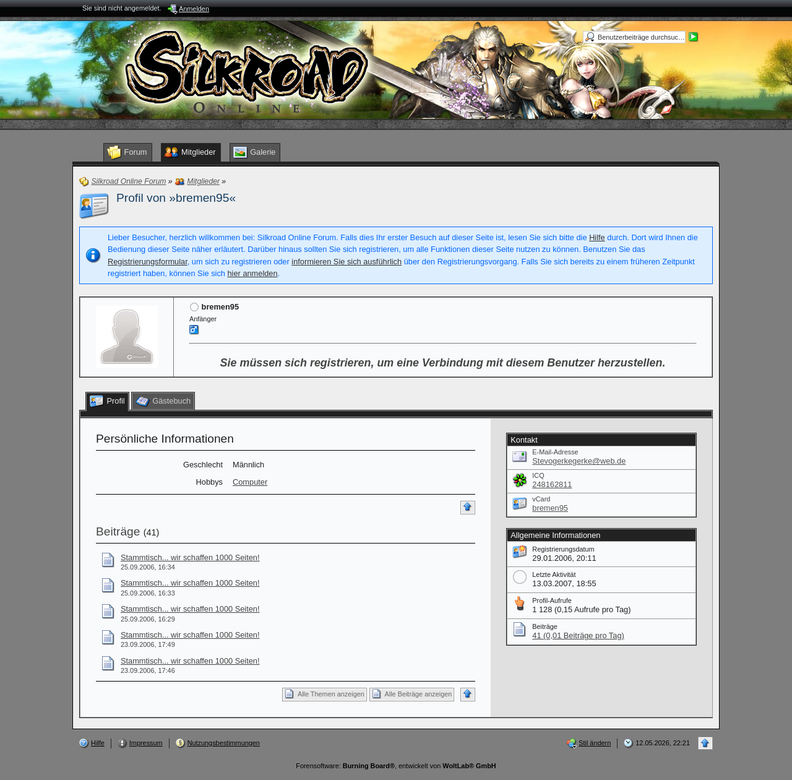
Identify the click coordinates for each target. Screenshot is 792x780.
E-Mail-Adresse (555, 452)
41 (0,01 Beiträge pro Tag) (578, 635)
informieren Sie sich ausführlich (346, 261)
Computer (250, 482)
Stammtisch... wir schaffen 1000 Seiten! (190, 557)
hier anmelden (252, 273)
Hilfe (597, 237)
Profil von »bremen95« (176, 197)
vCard (541, 499)
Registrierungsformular (147, 261)
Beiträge (118, 531)
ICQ (538, 475)
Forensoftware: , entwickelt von (396, 765)
